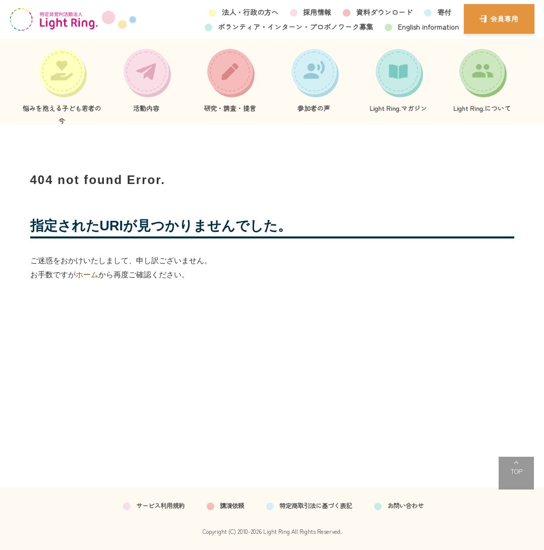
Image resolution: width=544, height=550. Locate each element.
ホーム (87, 274)
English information (428, 27)
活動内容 (146, 108)
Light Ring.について (482, 108)
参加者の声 (313, 108)
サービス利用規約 (160, 505)
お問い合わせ (405, 505)
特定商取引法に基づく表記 (315, 505)
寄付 (444, 12)
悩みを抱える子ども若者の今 (62, 114)
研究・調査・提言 (230, 108)
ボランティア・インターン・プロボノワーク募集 (295, 27)
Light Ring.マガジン (398, 108)
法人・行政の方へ (250, 12)
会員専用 (504, 19)
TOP (516, 471)
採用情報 (317, 12)
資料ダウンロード (384, 12)
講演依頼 (232, 505)
